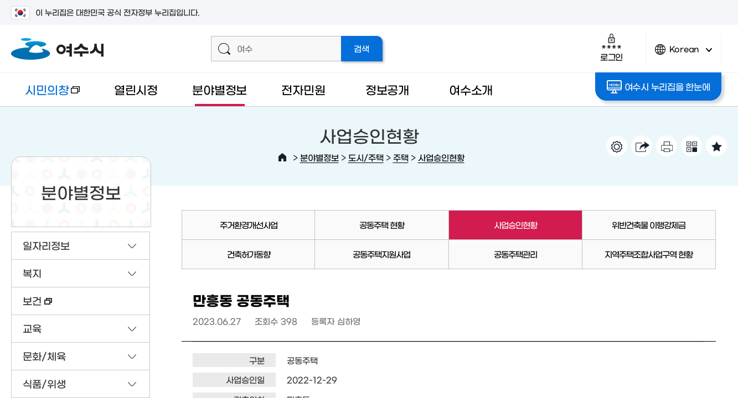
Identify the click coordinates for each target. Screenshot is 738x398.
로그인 (611, 47)
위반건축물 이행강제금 (648, 225)
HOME (282, 157)
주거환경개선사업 (248, 225)
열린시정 (136, 89)
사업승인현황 (441, 157)
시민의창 (45, 94)
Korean (684, 54)
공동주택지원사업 (381, 254)
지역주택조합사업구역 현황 (649, 254)
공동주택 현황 (381, 225)
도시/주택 (366, 157)
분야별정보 (219, 89)
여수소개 (471, 89)
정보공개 (387, 89)
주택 (401, 157)
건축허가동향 (248, 254)
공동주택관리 (515, 254)
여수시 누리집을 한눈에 (658, 86)
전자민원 (303, 89)
